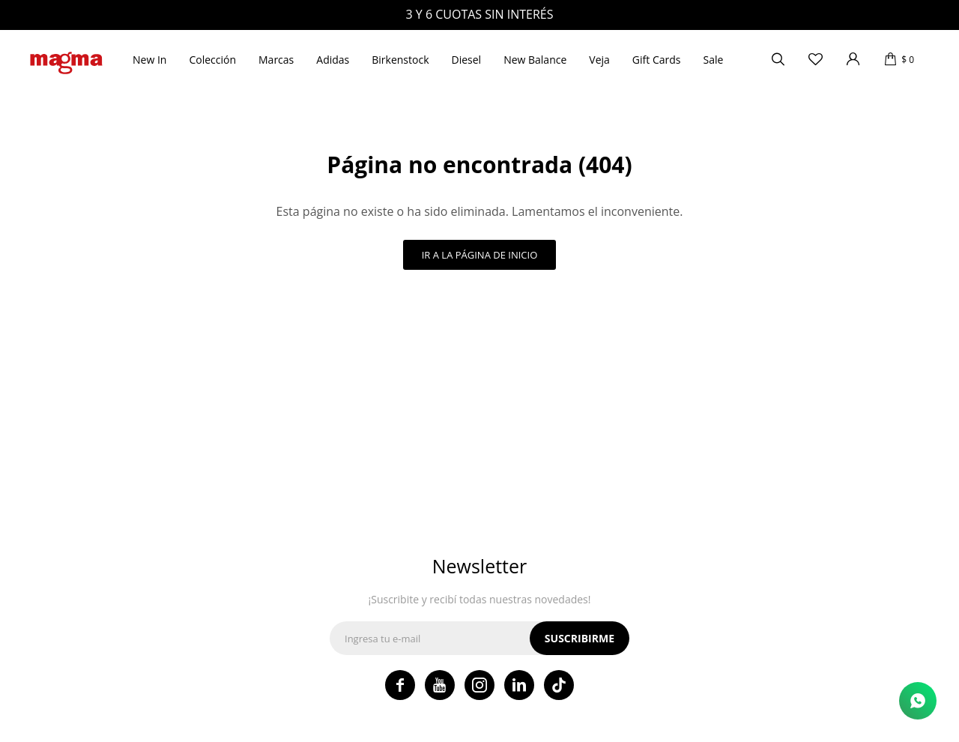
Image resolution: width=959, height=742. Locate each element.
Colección (212, 59)
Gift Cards (656, 59)
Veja (599, 59)
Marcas (276, 59)
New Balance (534, 59)
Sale (713, 59)
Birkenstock (400, 59)
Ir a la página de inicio (480, 255)
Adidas (332, 59)
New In (149, 59)
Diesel (467, 59)
